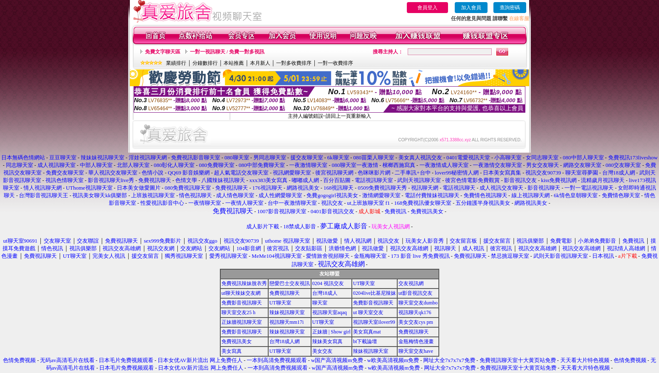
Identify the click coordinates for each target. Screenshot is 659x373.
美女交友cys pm (415, 322)
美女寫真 (231, 351)
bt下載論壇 (365, 341)
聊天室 (319, 303)
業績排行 (176, 63)
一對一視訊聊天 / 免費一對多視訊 (227, 52)
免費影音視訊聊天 (241, 303)
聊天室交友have (415, 351)
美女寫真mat (367, 332)
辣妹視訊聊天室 (287, 312)
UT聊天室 (364, 283)
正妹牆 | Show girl (331, 332)
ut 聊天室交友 (368, 312)
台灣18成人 (324, 293)
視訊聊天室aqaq (329, 312)
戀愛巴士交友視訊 (289, 283)
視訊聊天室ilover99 (374, 322)
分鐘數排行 (205, 63)
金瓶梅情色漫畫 (416, 341)
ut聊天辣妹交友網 (241, 293)
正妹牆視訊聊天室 (241, 322)
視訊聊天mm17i (286, 322)
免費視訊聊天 (284, 293)
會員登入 (427, 8)
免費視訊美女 (236, 341)
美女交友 (322, 351)
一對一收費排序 (335, 63)
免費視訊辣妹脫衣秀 (244, 283)
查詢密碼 (510, 8)
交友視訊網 (411, 283)
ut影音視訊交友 (415, 293)
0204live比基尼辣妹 (374, 293)
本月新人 (260, 63)
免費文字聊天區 (162, 52)
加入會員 (471, 8)
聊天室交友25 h (238, 312)
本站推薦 (234, 63)
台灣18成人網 (284, 341)
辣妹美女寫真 (327, 341)
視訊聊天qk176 (414, 312)
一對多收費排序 (293, 63)
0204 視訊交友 (328, 283)
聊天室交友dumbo (418, 303)
